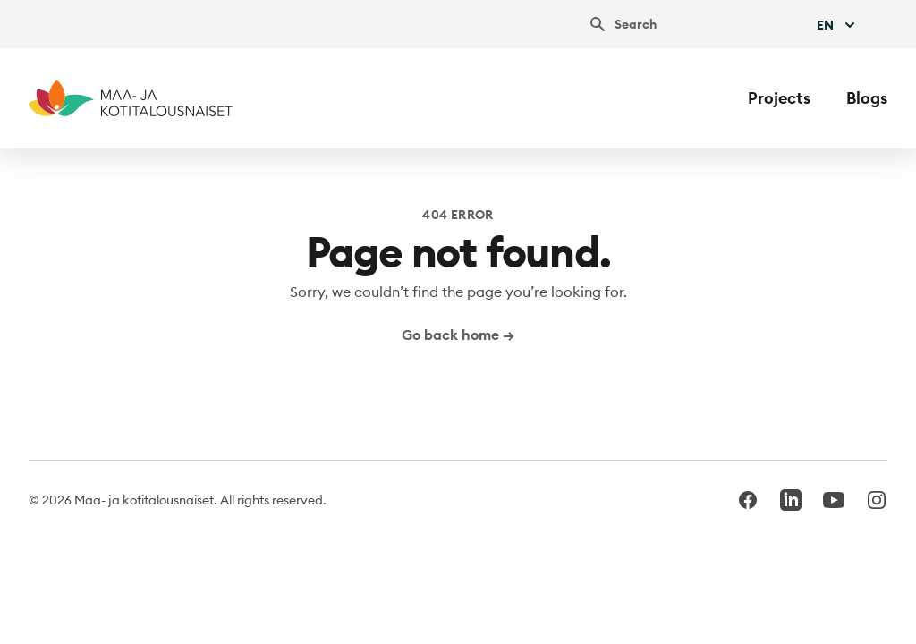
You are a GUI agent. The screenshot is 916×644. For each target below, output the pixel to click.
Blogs (866, 98)
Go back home (458, 334)
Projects (779, 98)
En (838, 25)
